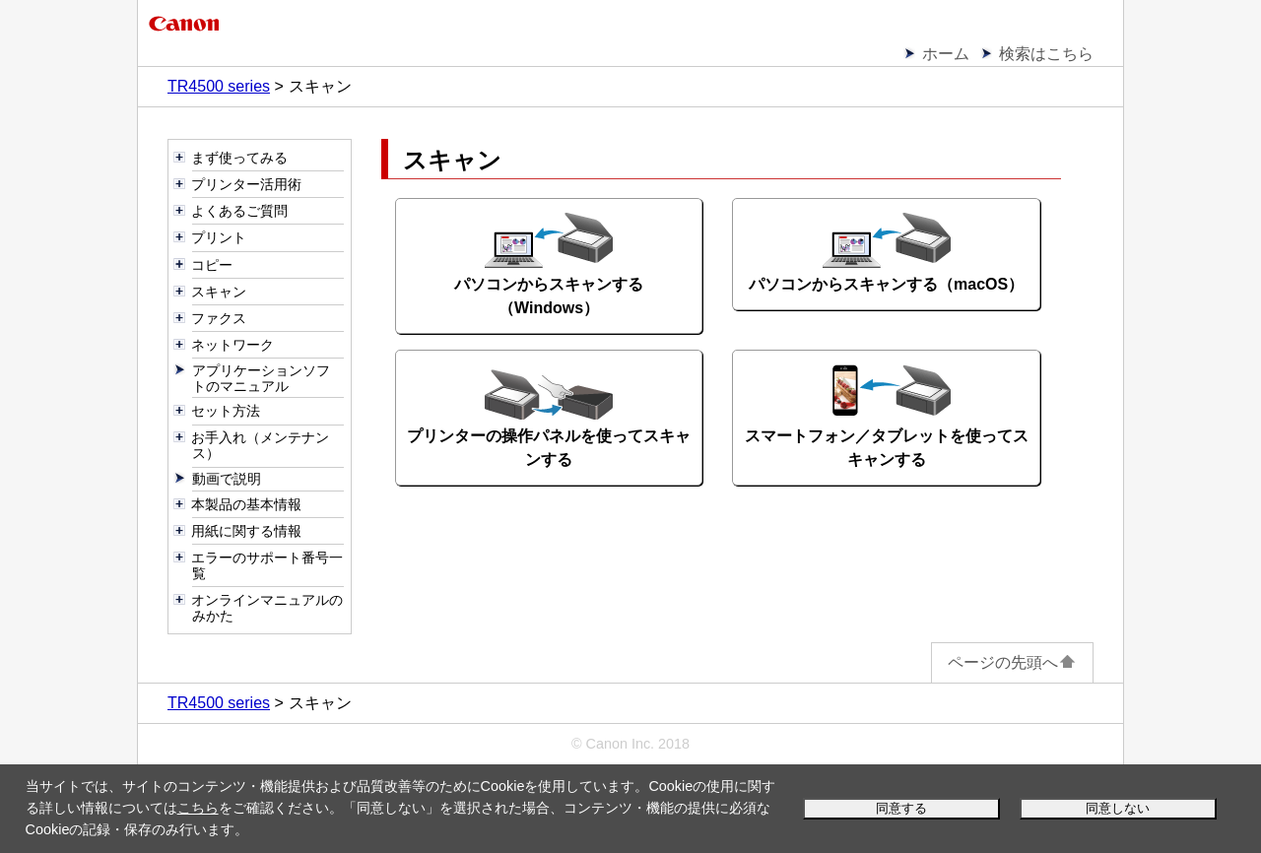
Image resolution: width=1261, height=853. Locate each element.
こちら (198, 808)
